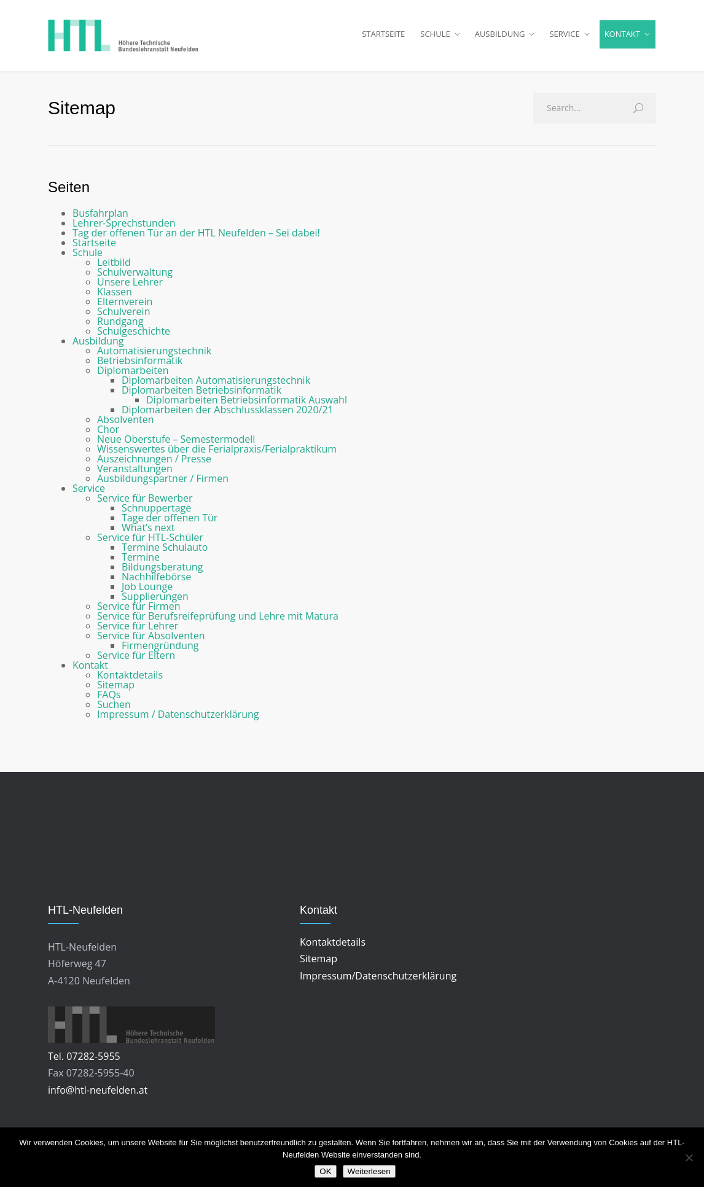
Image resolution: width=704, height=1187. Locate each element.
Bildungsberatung (162, 571)
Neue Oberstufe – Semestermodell (176, 444)
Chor (108, 434)
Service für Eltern (136, 660)
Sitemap (116, 689)
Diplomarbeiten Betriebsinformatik (201, 395)
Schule (87, 257)
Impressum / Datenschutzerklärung (178, 719)
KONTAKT (622, 36)
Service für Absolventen (151, 640)
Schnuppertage (156, 513)
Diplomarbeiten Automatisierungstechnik (216, 385)
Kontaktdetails (130, 680)
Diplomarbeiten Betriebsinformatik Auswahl (246, 404)
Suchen (114, 709)
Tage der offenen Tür (169, 522)
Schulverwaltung (135, 277)
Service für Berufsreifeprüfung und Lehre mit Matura (217, 621)
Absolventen (125, 424)
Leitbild (114, 267)
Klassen (114, 296)
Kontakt (90, 670)
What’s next (148, 532)
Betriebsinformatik (139, 365)
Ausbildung (98, 345)
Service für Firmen (138, 611)
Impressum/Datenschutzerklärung (378, 980)
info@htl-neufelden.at (97, 1095)
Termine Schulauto (165, 552)
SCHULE (435, 36)
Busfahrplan (100, 218)
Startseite (94, 247)
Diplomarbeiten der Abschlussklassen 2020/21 (228, 414)
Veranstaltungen (135, 473)
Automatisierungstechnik (154, 355)
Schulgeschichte (133, 336)
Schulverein (123, 316)
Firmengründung (160, 650)
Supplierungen (155, 601)
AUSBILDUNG (500, 36)
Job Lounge (147, 591)
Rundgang (120, 326)
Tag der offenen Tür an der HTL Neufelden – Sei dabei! (196, 237)
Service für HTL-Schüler (150, 542)
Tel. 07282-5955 (84, 1061)
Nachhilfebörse (156, 581)
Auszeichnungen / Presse (154, 463)
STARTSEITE (383, 36)
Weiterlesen (369, 1171)
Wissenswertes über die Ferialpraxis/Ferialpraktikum (217, 454)
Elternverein (124, 306)
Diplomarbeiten (133, 375)
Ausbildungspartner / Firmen (163, 483)
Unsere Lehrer (130, 287)
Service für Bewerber (145, 503)
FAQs (108, 699)
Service (88, 493)
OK (325, 1171)
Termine (141, 562)
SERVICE (564, 36)
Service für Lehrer (137, 630)
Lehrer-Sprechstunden (123, 228)
